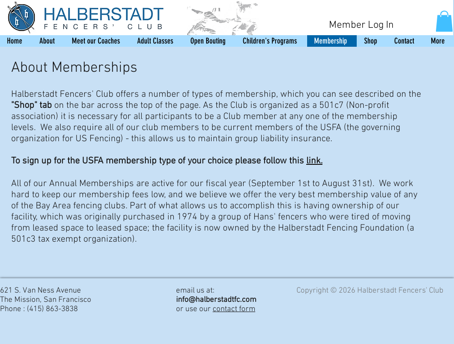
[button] (444, 21)
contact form (234, 309)
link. (314, 161)
